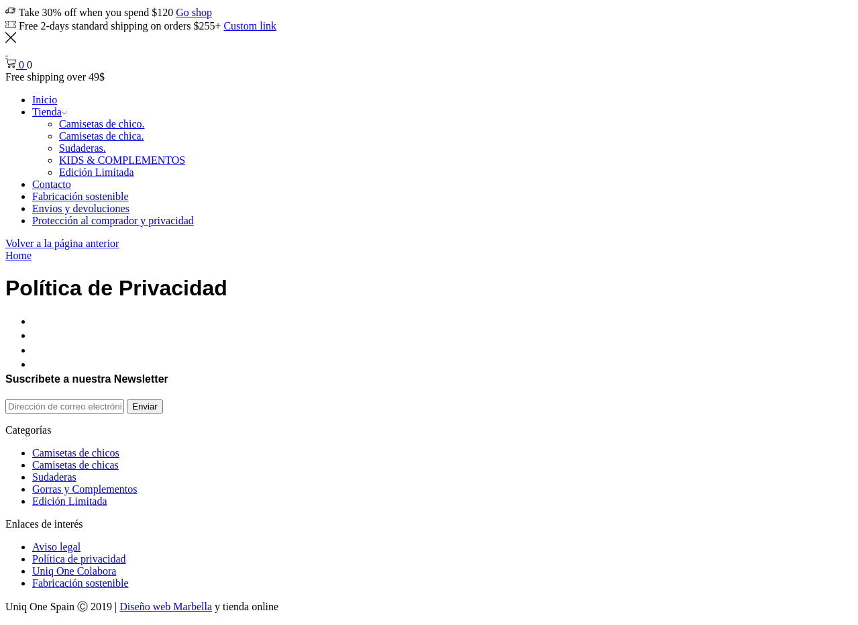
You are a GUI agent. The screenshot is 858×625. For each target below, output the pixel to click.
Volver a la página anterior (62, 243)
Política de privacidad (79, 559)
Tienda (49, 111)
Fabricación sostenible (80, 196)
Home (18, 255)
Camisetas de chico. (102, 124)
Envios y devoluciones (80, 208)
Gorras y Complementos (84, 489)
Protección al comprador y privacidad (113, 220)
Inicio (44, 99)
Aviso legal (56, 546)
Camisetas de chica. (101, 136)
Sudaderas (54, 477)
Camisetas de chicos (75, 453)
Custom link (249, 26)
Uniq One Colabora (74, 571)
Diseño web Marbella (165, 606)
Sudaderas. (82, 148)
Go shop (194, 12)
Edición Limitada (96, 172)
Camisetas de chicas (75, 465)
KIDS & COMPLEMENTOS (122, 160)
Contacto (51, 184)
